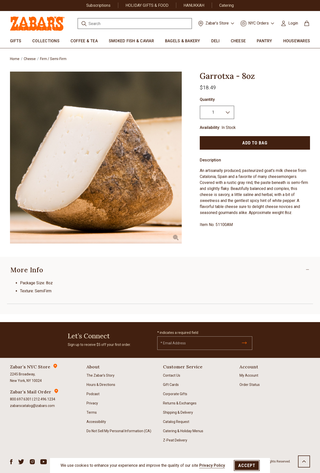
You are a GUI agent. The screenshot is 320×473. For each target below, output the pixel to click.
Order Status (250, 385)
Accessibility (96, 422)
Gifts (15, 41)
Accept (246, 465)
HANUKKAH (194, 5)
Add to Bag (255, 142)
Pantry (264, 41)
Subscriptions (98, 5)
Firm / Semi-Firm (53, 59)
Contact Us (171, 375)
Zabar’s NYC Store (30, 367)
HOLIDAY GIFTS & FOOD (147, 5)
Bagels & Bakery (182, 41)
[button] (289, 23)
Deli (215, 41)
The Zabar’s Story (100, 375)
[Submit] (244, 343)
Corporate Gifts (175, 394)
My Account (249, 375)
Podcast (93, 394)
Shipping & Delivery (178, 412)
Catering (226, 5)
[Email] (204, 343)
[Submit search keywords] (84, 24)
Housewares (296, 41)
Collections (46, 41)
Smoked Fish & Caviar (131, 41)
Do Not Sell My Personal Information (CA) (118, 431)
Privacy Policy (212, 465)
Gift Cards (171, 385)
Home (15, 59)
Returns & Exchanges (179, 403)
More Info (26, 270)
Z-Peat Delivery (175, 440)
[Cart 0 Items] (307, 25)
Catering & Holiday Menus (183, 431)
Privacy (92, 403)
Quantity (207, 99)
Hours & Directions (100, 385)
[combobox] (135, 23)
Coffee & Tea (84, 41)
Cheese (238, 41)
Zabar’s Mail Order (30, 392)
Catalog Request (176, 422)
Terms (91, 412)
